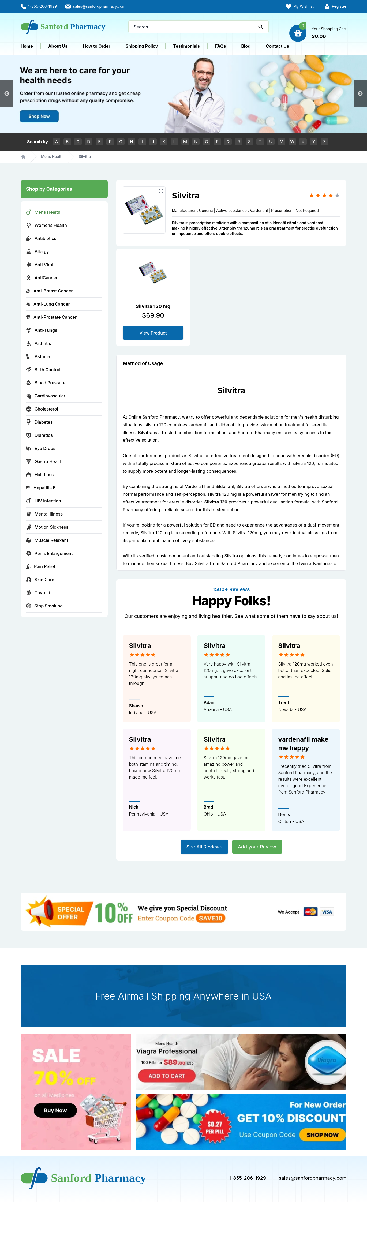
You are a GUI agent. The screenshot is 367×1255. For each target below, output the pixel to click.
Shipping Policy (142, 46)
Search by (37, 141)
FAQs (220, 46)
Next (360, 93)
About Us (58, 46)
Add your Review (257, 847)
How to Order (96, 46)
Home (27, 46)
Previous (6, 93)
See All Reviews (204, 847)
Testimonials (186, 46)
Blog (246, 46)
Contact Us (277, 46)
